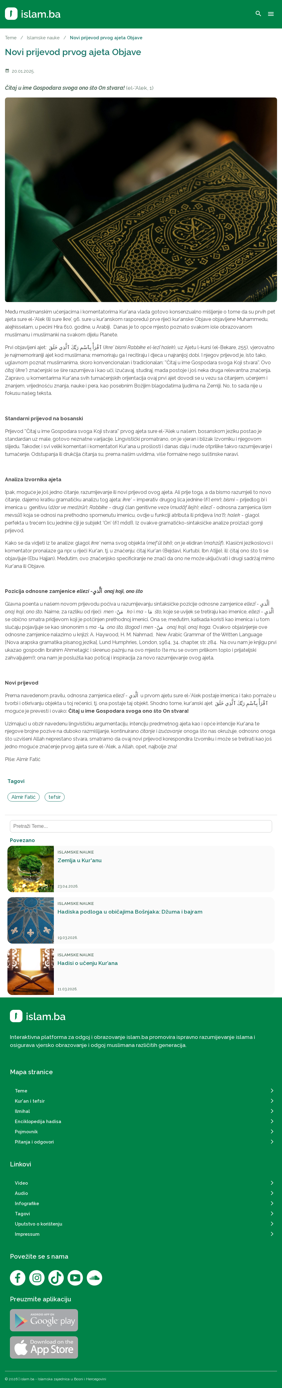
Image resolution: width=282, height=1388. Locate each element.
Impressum (27, 1234)
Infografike (27, 1203)
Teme (11, 37)
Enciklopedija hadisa (38, 1121)
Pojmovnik (26, 1131)
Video (21, 1183)
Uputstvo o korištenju (38, 1223)
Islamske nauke (43, 37)
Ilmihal (22, 1111)
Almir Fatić (23, 797)
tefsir (55, 797)
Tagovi (22, 1213)
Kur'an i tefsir (30, 1101)
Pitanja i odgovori (34, 1141)
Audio (21, 1193)
